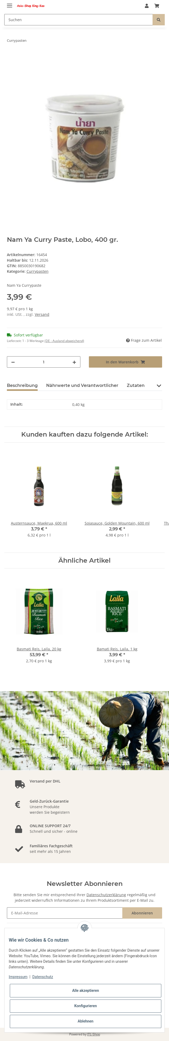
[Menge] (44, 362)
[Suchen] (78, 19)
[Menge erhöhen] (74, 362)
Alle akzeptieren (85, 990)
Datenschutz (42, 977)
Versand (42, 314)
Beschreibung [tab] (22, 385)
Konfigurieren (85, 1006)
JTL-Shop (93, 1034)
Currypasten (38, 271)
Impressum (18, 977)
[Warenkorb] (156, 6)
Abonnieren (142, 912)
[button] (146, 6)
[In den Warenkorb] (11, 57)
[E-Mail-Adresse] (65, 913)
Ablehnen (85, 1021)
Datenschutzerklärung (106, 894)
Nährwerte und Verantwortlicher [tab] (82, 385)
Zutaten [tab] (136, 385)
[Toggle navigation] (9, 3)
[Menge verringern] (13, 362)
